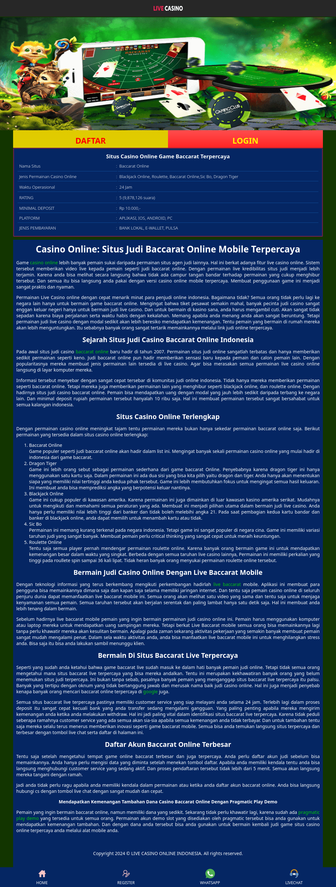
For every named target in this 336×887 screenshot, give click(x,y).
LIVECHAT (293, 877)
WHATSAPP (210, 877)
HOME (42, 877)
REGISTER (125, 877)
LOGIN (245, 140)
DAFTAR (90, 140)
